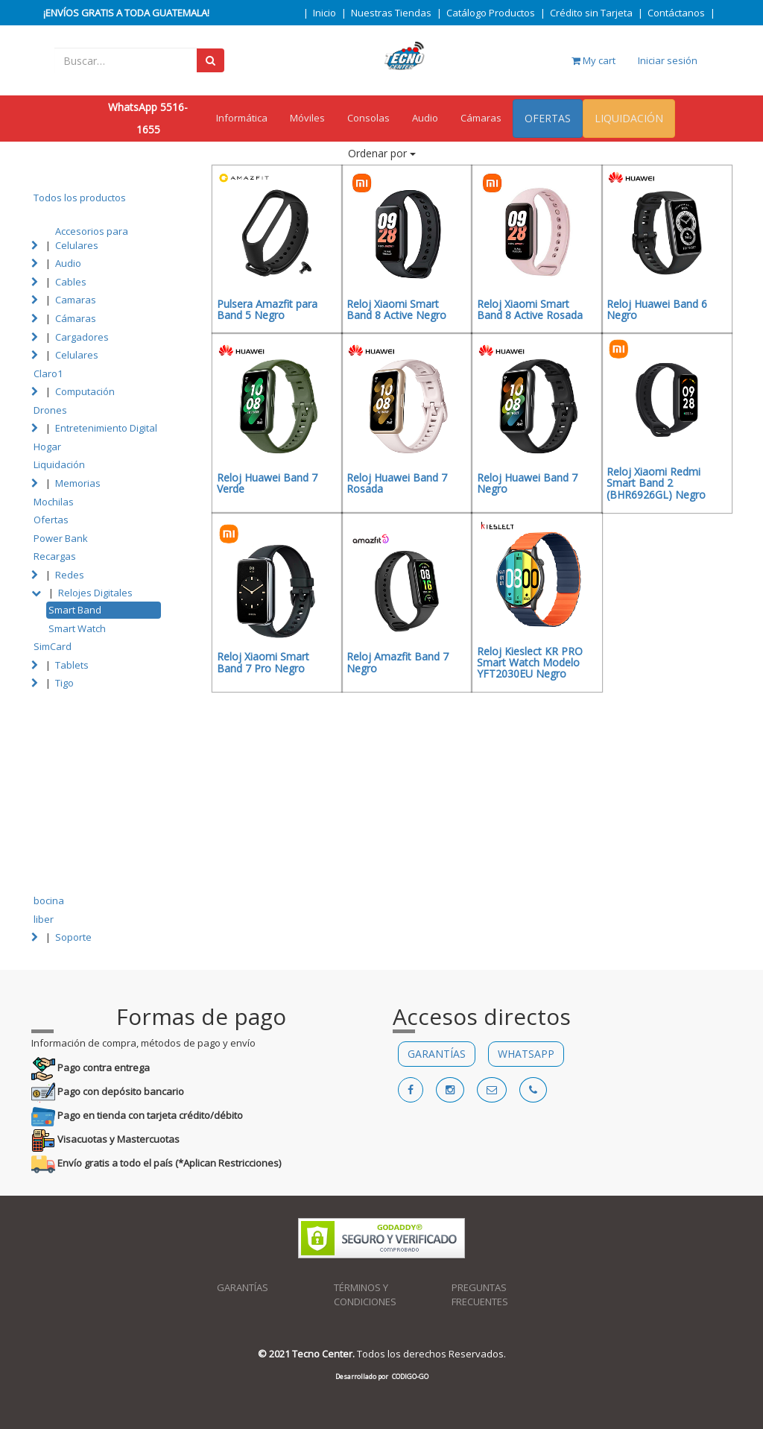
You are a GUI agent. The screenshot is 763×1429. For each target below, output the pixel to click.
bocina (49, 900)
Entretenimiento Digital (106, 428)
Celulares (76, 355)
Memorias (78, 483)
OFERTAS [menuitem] (548, 118)
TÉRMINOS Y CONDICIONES (365, 1294)
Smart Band (74, 609)
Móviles (307, 117)
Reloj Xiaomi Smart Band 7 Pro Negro (263, 662)
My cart (593, 60)
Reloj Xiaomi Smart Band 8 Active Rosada (530, 309)
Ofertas (51, 519)
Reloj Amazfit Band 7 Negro (397, 662)
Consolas (368, 117)
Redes (69, 574)
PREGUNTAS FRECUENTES (480, 1294)
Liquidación (59, 464)
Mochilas (54, 501)
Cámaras (480, 117)
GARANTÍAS (437, 1054)
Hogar (47, 446)
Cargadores (82, 337)
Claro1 (48, 373)
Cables (70, 281)
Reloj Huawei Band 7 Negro (527, 483)
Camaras (75, 299)
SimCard (53, 646)
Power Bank (61, 538)
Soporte (73, 937)
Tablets (72, 665)
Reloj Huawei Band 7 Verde (267, 483)
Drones (50, 410)
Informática (241, 117)
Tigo (64, 683)
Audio (425, 117)
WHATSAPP (526, 1054)
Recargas (55, 556)
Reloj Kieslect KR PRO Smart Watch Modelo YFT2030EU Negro (530, 662)
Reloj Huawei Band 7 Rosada (396, 483)
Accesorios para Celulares (91, 238)
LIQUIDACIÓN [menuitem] (629, 118)
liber (44, 919)
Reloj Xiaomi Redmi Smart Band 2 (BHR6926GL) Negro (656, 483)
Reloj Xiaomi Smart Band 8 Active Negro (396, 309)
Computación (85, 391)
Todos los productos (80, 197)
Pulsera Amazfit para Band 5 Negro (267, 309)
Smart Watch (77, 628)
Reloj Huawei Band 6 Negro (657, 309)
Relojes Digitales (95, 592)
